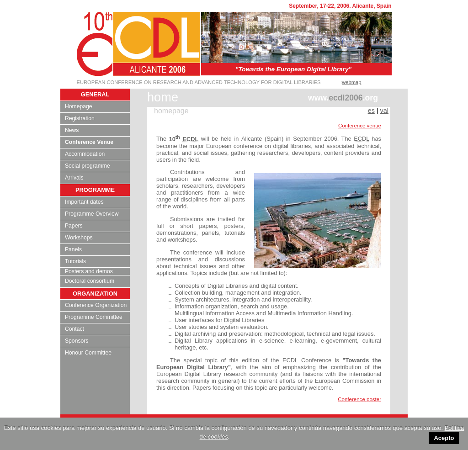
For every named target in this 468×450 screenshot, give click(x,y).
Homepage (78, 106)
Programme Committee (93, 317)
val (384, 110)
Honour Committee (88, 352)
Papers (74, 225)
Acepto (444, 437)
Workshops (79, 237)
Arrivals (74, 178)
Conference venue (359, 125)
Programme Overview (92, 214)
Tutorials (75, 261)
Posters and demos (89, 271)
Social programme (87, 166)
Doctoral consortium (89, 281)
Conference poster (359, 399)
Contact (74, 329)
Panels (73, 249)
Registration (80, 118)
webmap (351, 82)
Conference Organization (96, 305)
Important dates (84, 202)
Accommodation (85, 154)
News (72, 130)
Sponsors (76, 341)
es (371, 110)
